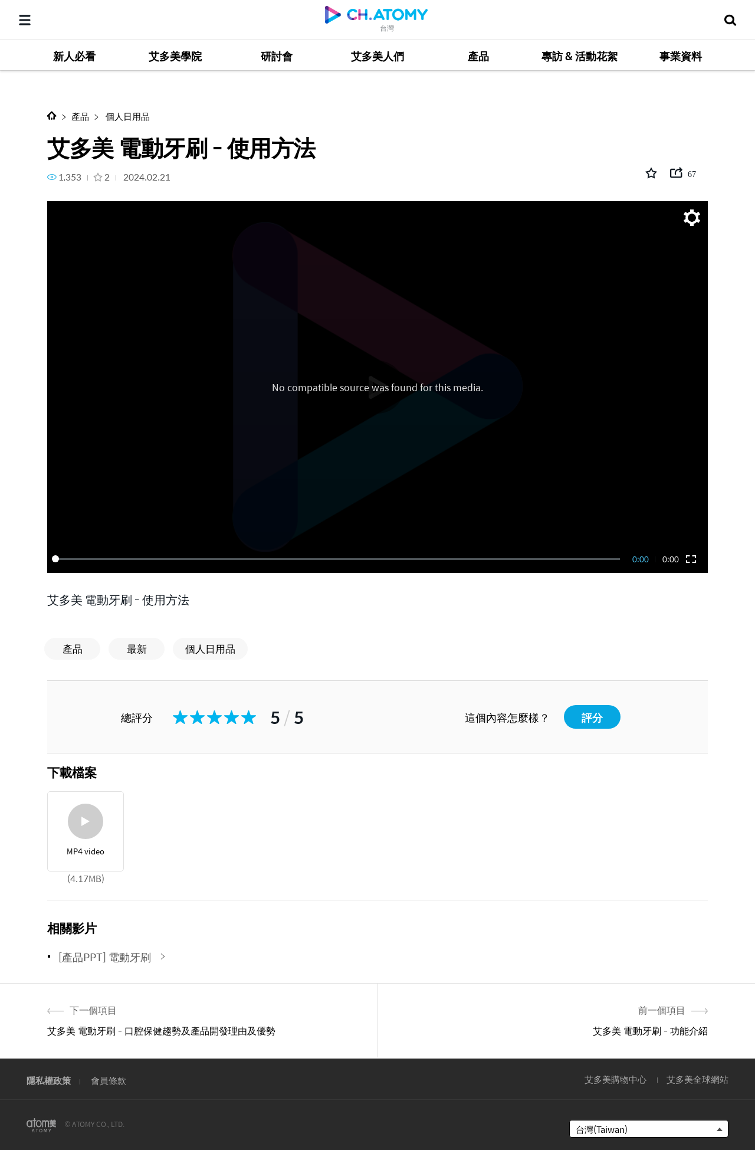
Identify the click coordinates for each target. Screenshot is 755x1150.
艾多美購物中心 (615, 1079)
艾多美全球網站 (697, 1079)
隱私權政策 (49, 1080)
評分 (592, 717)
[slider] (338, 559)
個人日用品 (127, 116)
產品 (80, 116)
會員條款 (108, 1080)
